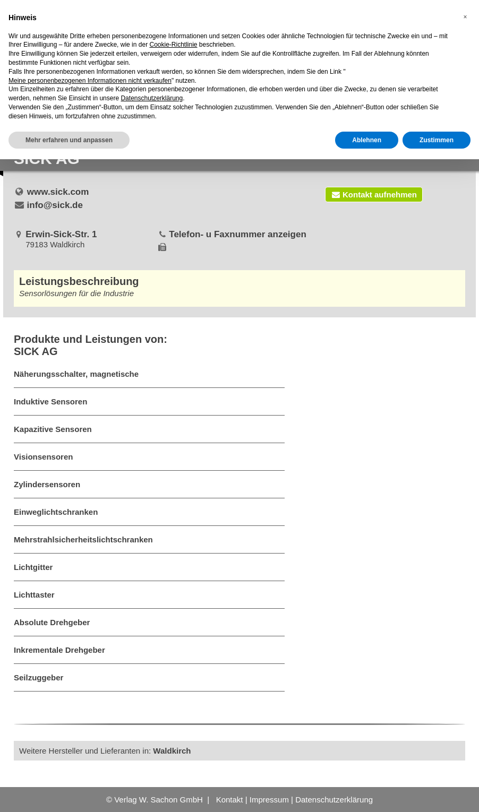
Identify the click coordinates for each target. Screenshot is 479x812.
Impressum (269, 799)
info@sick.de (55, 205)
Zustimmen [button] (437, 140)
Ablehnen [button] (366, 140)
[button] (465, 16)
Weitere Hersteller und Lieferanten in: (105, 750)
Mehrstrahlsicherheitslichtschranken (83, 539)
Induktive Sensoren (50, 401)
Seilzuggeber (38, 677)
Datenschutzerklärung (334, 799)
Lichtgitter (33, 567)
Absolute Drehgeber (52, 622)
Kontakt (229, 799)
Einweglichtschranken (56, 511)
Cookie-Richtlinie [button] (173, 44)
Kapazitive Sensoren (53, 429)
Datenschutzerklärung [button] (152, 98)
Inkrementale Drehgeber (59, 649)
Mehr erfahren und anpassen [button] (69, 140)
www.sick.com (58, 192)
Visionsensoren (43, 456)
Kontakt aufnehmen (374, 194)
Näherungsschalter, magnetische (76, 373)
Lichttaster (34, 594)
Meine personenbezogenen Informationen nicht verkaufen (90, 80)
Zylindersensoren (47, 484)
